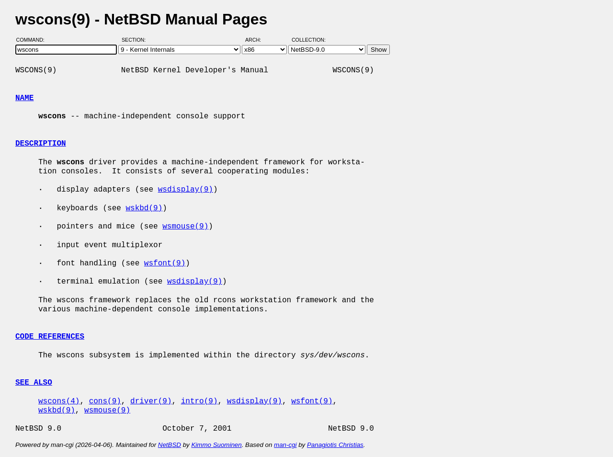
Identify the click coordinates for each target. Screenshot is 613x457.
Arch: (257, 40)
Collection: (309, 40)
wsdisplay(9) (185, 189)
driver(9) (150, 401)
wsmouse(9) (185, 226)
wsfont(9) (164, 263)
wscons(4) (58, 401)
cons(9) (105, 401)
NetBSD (169, 444)
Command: (33, 40)
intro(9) (199, 401)
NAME (24, 98)
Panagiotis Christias (335, 444)
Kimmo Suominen (216, 444)
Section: (136, 40)
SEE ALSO (33, 382)
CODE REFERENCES (49, 336)
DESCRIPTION (40, 143)
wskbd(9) (143, 208)
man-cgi (285, 444)
